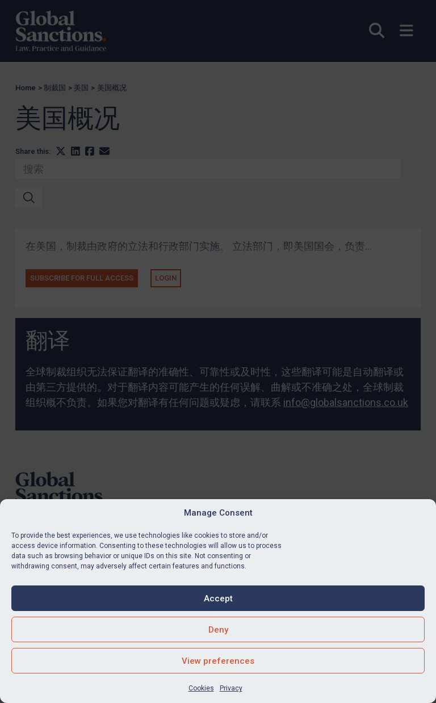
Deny (218, 630)
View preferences (218, 661)
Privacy (231, 688)
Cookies (201, 688)
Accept (218, 598)
